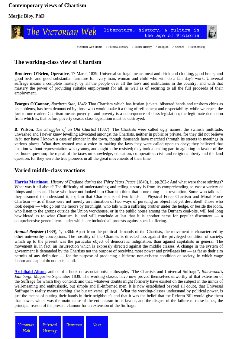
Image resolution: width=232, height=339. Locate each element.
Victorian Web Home (89, 46)
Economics (197, 46)
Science (179, 46)
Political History (118, 46)
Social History (143, 46)
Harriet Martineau (31, 182)
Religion (163, 46)
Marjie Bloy (20, 15)
